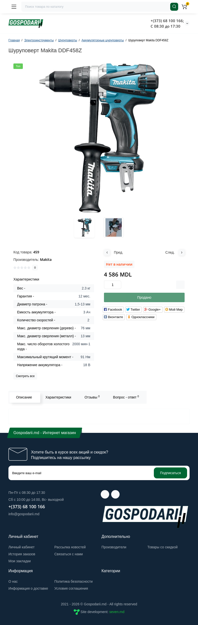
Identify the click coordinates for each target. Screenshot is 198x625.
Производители (113, 547)
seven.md (117, 612)
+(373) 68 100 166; (167, 20)
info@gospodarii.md (23, 514)
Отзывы (91, 397)
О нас (13, 581)
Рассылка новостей (70, 547)
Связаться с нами (68, 554)
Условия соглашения (71, 588)
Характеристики (58, 397)
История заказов (21, 554)
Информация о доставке (28, 588)
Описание (24, 397)
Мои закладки (19, 561)
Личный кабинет (21, 547)
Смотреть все (25, 376)
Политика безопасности (73, 581)
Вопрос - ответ (125, 397)
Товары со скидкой (162, 547)
